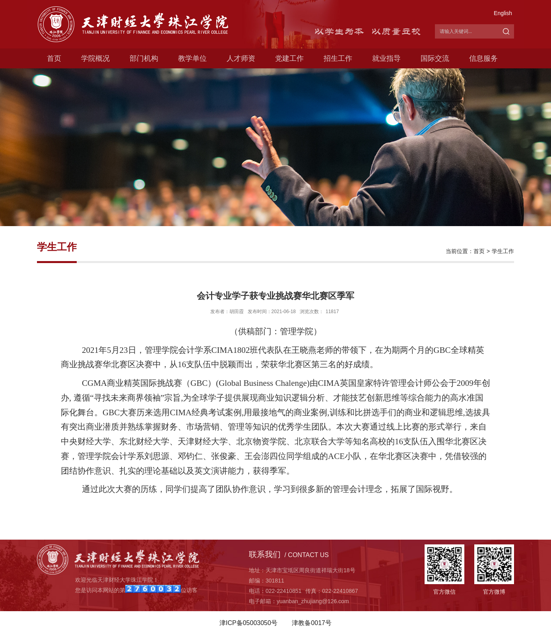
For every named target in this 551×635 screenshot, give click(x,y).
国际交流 (435, 58)
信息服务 (483, 58)
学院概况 (95, 58)
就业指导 (386, 58)
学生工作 (503, 251)
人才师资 (241, 58)
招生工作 (338, 58)
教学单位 (192, 58)
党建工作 (289, 58)
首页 (54, 58)
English (503, 13)
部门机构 (144, 58)
